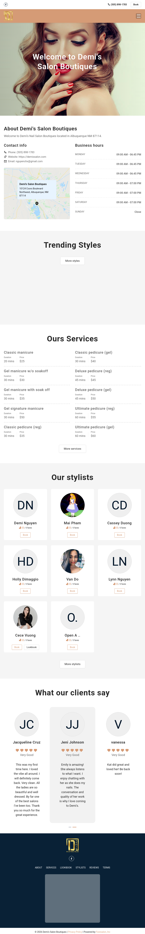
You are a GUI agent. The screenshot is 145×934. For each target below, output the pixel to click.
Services (51, 865)
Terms (106, 865)
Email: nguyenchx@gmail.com (25, 158)
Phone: (21, 149)
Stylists (80, 865)
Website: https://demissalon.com (27, 154)
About (38, 865)
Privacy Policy (75, 930)
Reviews (94, 865)
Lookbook (66, 865)
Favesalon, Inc (103, 930)
